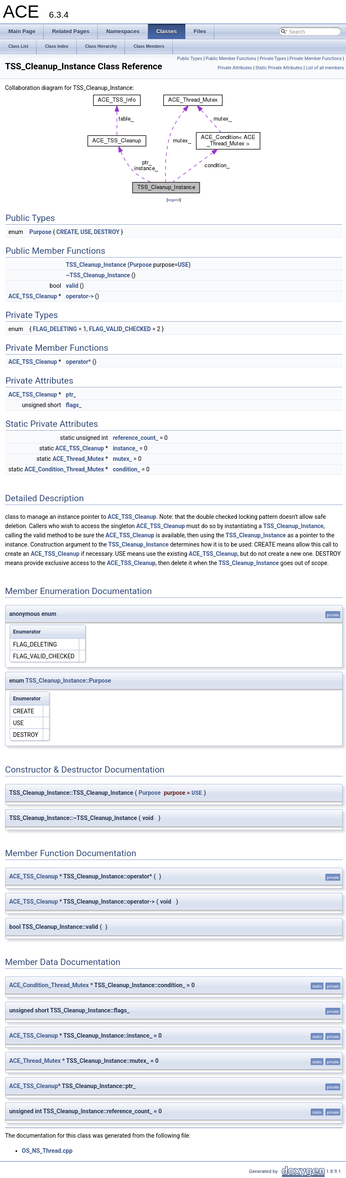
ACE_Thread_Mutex (78, 458)
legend (174, 199)
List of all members (325, 68)
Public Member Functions (231, 58)
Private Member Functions (315, 58)
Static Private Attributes (278, 68)
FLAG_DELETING (55, 329)
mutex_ (122, 458)
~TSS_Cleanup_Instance (98, 275)
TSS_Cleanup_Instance (96, 264)
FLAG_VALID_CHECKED (120, 329)
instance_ (125, 448)
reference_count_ (135, 437)
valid (72, 285)
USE (86, 232)
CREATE (67, 232)
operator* (78, 361)
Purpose (40, 232)
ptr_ (71, 394)
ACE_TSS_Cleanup (32, 296)
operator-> (80, 296)
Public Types (189, 58)
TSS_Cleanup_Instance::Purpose (68, 680)
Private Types (273, 58)
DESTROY (107, 232)
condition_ (126, 469)
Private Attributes (235, 68)
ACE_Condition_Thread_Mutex (64, 469)
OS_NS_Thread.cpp (47, 1150)
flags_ (74, 405)
